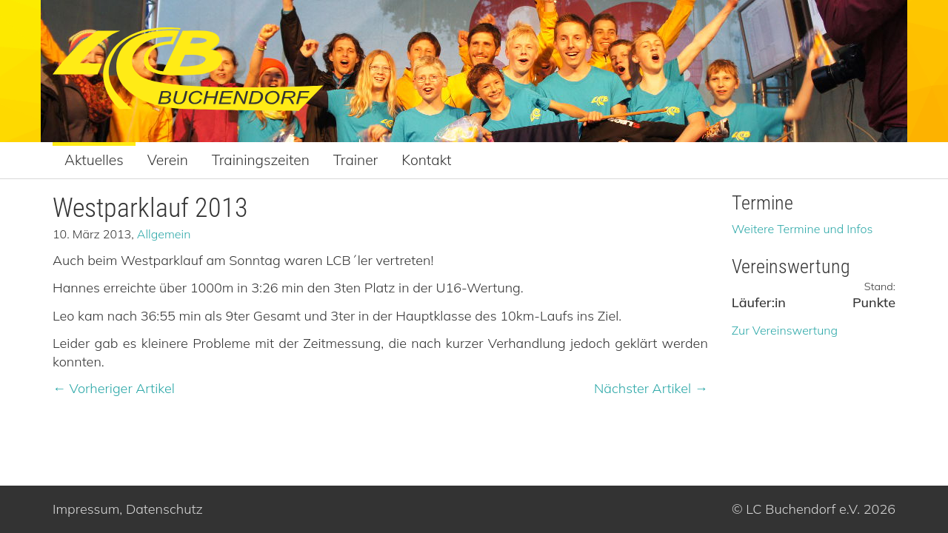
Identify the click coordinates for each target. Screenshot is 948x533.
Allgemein (164, 234)
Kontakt (426, 160)
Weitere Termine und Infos (802, 228)
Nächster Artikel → (651, 388)
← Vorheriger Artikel (114, 388)
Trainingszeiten (261, 160)
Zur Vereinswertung (785, 330)
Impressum (86, 508)
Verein (167, 160)
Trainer (355, 160)
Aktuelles (94, 160)
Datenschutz (164, 508)
